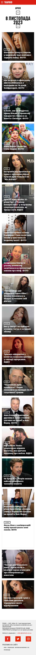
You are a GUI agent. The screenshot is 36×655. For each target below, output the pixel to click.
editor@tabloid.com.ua (24, 633)
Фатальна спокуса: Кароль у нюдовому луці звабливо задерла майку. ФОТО (17, 55)
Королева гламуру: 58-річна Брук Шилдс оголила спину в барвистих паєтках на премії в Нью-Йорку (17, 510)
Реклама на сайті (10, 645)
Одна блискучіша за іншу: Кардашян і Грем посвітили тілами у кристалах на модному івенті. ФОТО (17, 236)
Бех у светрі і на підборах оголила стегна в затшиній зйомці (17, 329)
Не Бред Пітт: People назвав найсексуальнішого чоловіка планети (18, 481)
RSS (28, 647)
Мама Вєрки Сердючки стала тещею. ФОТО (15, 147)
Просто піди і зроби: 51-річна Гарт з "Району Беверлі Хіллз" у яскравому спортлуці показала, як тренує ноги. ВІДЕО (18, 204)
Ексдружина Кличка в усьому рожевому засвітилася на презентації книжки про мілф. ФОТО (17, 267)
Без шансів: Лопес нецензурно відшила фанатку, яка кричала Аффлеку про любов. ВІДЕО (18, 449)
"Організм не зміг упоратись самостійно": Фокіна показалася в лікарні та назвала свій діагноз (16, 296)
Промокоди (7, 650)
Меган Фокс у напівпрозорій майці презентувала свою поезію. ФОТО (17, 527)
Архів (18, 8)
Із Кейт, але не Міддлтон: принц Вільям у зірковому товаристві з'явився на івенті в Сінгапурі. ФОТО (17, 114)
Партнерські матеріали (21, 647)
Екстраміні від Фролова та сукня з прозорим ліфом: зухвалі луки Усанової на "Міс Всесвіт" (17, 175)
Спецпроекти (10, 647)
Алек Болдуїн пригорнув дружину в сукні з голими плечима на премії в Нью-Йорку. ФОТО (17, 419)
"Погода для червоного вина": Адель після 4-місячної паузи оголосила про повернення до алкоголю (17, 570)
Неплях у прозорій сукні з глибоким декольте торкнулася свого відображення (17, 602)
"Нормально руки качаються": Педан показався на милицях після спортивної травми (18, 388)
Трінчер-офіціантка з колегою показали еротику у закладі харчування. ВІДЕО (18, 358)
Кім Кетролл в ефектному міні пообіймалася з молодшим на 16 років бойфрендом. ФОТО (17, 84)
